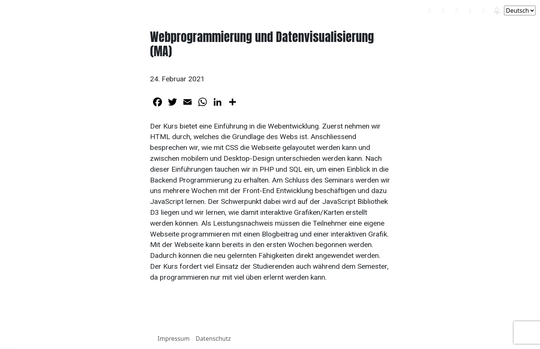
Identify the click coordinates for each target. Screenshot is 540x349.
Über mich (280, 10)
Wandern (247, 10)
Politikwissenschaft (157, 10)
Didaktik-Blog (105, 10)
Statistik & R (207, 10)
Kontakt (312, 10)
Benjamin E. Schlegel (40, 10)
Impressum (174, 338)
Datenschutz (213, 338)
